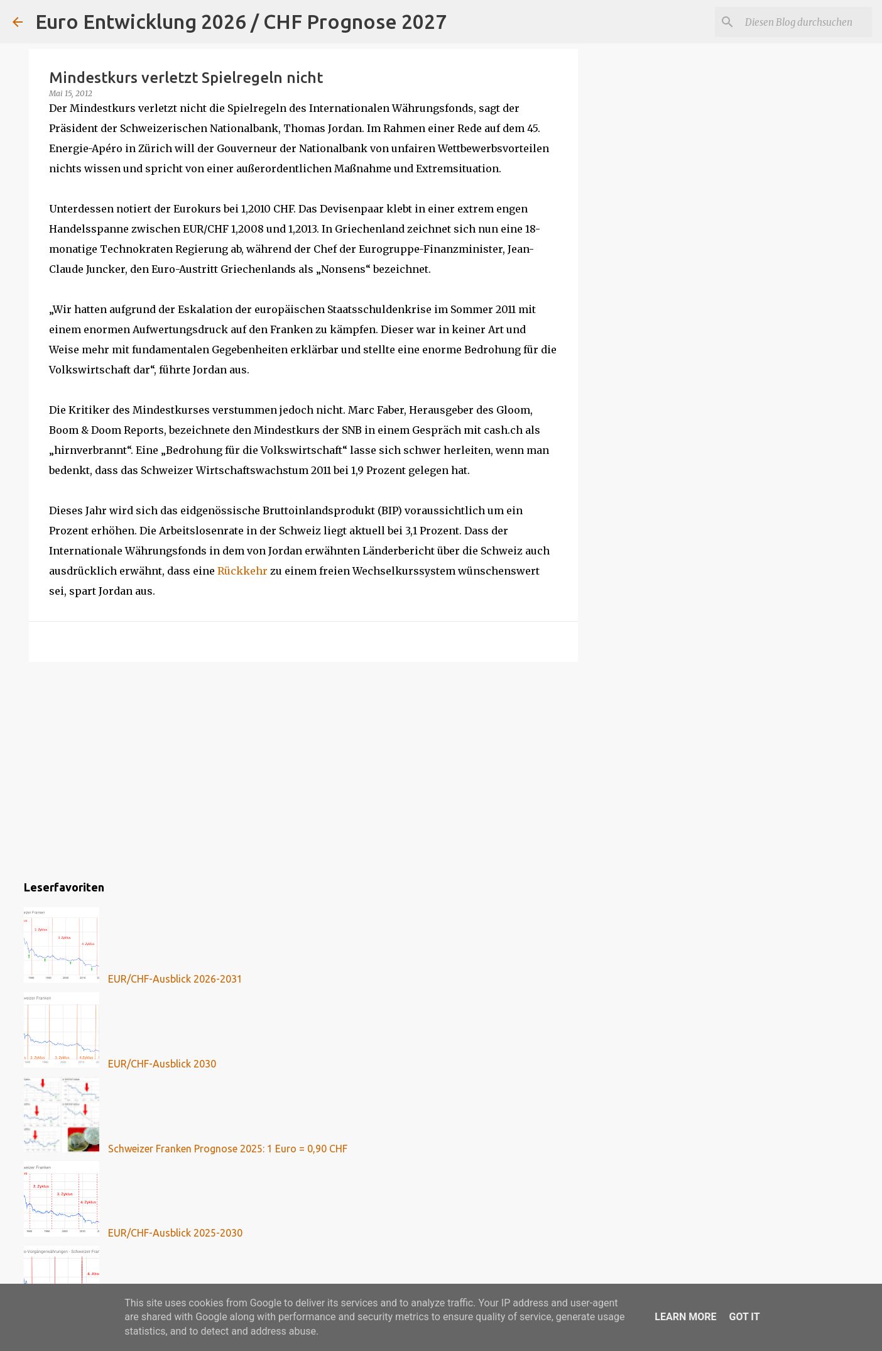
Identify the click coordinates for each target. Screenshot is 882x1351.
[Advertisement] (303, 769)
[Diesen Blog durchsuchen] (806, 22)
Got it (744, 1317)
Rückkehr (242, 571)
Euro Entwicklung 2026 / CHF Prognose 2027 (241, 21)
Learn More (685, 1317)
